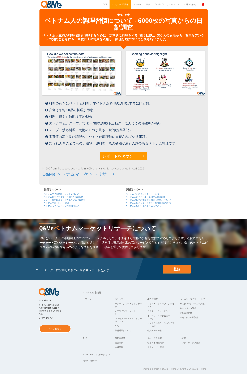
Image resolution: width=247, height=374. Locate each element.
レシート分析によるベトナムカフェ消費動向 (69, 199)
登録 (176, 269)
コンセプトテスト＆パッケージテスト (128, 320)
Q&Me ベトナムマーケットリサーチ (68, 174)
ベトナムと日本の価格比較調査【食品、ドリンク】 (155, 199)
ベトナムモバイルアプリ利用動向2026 (65, 205)
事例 (148, 4)
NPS (117, 326)
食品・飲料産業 (155, 338)
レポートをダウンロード (124, 156)
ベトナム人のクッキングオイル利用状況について (153, 202)
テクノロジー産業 (156, 347)
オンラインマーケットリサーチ (128, 305)
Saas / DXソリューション (167, 4)
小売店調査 (153, 299)
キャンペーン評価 (189, 314)
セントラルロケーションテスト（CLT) (160, 324)
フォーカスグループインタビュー (160, 305)
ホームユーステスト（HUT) (190, 300)
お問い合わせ (190, 4)
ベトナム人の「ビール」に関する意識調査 (150, 196)
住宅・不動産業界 (156, 342)
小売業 (183, 338)
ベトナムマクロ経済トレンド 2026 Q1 (65, 193)
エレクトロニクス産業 (191, 342)
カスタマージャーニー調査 (193, 308)
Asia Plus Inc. (170, 368)
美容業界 (119, 342)
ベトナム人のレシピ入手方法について (147, 205)
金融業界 (119, 347)
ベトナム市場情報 (120, 4)
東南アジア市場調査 (190, 323)
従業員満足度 (187, 318)
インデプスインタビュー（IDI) (160, 317)
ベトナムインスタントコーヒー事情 (146, 193)
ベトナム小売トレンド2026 (59, 202)
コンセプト (121, 299)
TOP (105, 4)
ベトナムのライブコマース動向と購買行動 (67, 196)
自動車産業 (121, 338)
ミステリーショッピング (160, 311)
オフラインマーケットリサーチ (128, 312)
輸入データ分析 (155, 330)
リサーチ (137, 4)
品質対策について (124, 330)
